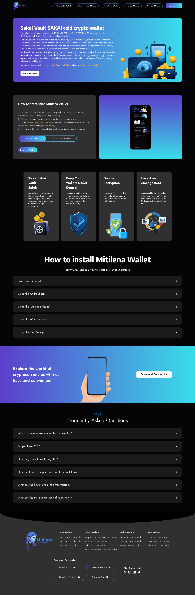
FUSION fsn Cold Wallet (158, 541)
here (76, 119)
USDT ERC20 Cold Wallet (71, 541)
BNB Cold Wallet (132, 6)
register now (174, 5)
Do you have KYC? (29, 446)
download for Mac (69, 577)
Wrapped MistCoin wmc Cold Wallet (101, 537)
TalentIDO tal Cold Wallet (158, 545)
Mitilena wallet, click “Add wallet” (40, 122)
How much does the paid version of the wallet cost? (48, 472)
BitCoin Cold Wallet (62, 6)
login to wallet (27, 149)
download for (67, 567)
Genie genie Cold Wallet (131, 537)
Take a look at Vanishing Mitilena (57, 64)
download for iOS (101, 567)
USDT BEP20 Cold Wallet (70, 537)
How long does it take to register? (38, 459)
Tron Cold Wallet (111, 6)
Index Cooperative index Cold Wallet (101, 549)
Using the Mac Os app (31, 332)
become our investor (89, 64)
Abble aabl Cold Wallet (95, 545)
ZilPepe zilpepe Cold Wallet (132, 545)
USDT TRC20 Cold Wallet (70, 545)
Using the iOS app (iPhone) (34, 307)
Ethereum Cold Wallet (87, 6)
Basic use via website (30, 281)
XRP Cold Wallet (154, 6)
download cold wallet (154, 374)
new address (32, 138)
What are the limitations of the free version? (44, 485)
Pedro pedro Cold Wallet (96, 541)
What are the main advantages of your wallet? (45, 498)
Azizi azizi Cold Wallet (157, 537)
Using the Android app (31, 294)
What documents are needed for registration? (45, 433)
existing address (62, 138)
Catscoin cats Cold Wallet (131, 541)
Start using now (30, 73)
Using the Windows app (32, 319)
